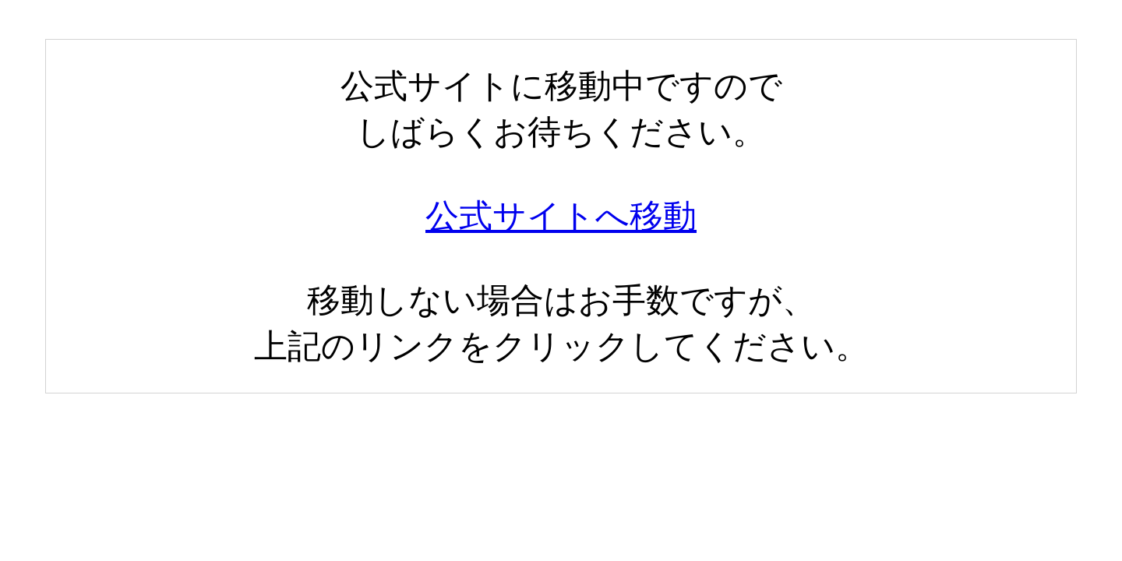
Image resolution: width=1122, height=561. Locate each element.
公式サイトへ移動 (561, 216)
